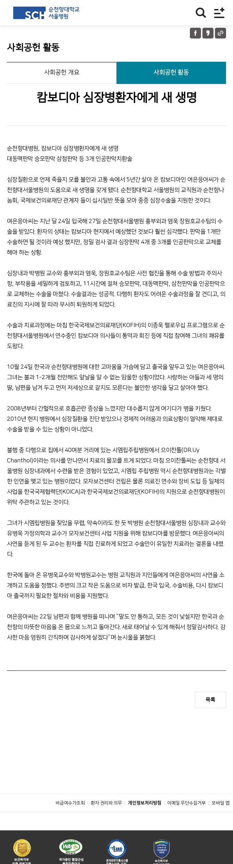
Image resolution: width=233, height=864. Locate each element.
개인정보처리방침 (144, 818)
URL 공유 (220, 33)
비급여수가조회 (70, 818)
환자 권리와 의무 (106, 818)
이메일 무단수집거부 (186, 818)
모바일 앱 (221, 818)
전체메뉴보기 (219, 12)
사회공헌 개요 (61, 72)
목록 (210, 700)
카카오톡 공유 (208, 33)
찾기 (200, 12)
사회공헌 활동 (171, 72)
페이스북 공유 (195, 33)
